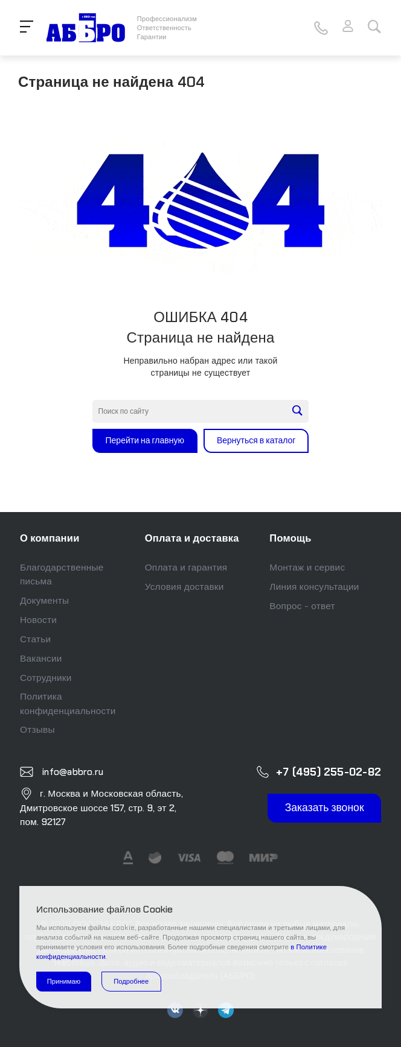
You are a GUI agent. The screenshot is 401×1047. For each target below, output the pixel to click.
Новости (38, 620)
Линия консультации (314, 587)
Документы (44, 601)
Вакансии (41, 659)
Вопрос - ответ (302, 606)
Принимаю (63, 981)
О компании (50, 538)
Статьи (35, 639)
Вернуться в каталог (256, 440)
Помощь (290, 538)
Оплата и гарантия (186, 567)
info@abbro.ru (71, 771)
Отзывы (37, 730)
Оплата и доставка (192, 538)
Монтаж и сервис (307, 567)
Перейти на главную (145, 440)
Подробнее (131, 981)
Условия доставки (184, 587)
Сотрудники (46, 678)
